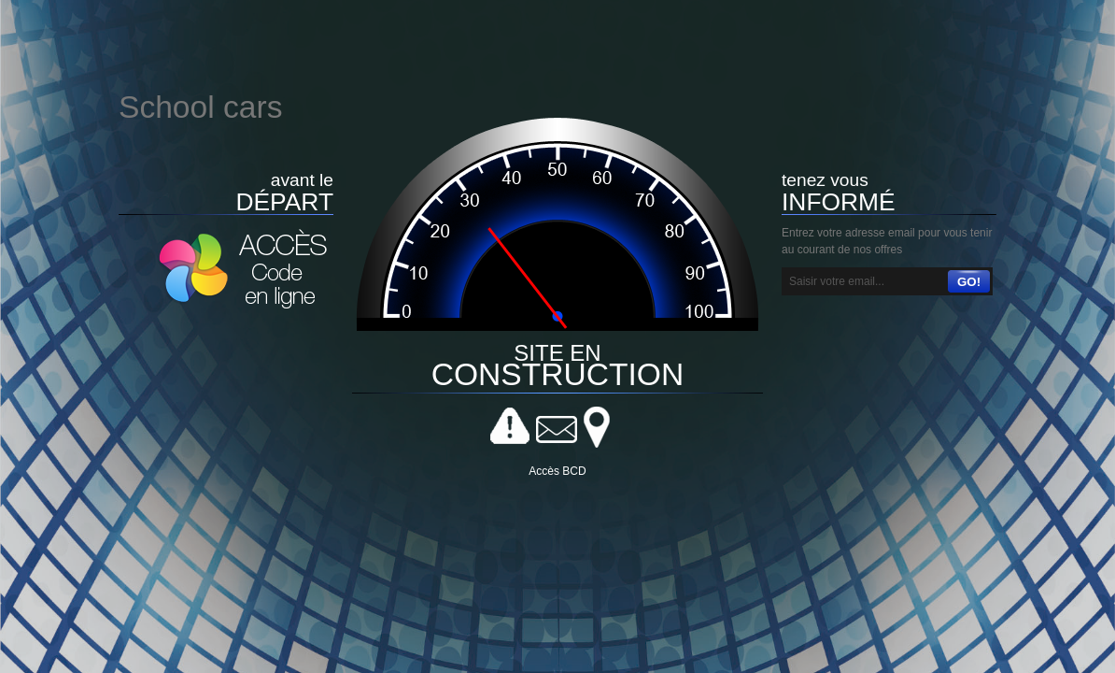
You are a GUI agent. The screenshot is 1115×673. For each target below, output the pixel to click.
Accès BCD (557, 471)
